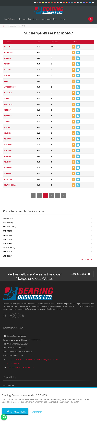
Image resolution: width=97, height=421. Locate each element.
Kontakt (63, 19)
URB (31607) (7, 256)
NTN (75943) (7, 231)
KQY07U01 (7, 139)
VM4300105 (8, 104)
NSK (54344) (7, 243)
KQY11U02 (7, 156)
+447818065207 (13, 363)
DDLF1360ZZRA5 (10, 185)
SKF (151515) (8, 218)
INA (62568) (7, 235)
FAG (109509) (8, 223)
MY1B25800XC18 (10, 87)
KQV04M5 (7, 127)
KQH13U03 (8, 179)
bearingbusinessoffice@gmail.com (20, 367)
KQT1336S (7, 116)
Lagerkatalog (33, 19)
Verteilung (46, 19)
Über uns (22, 19)
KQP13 (6, 98)
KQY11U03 (7, 162)
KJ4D (6, 81)
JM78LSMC (8, 93)
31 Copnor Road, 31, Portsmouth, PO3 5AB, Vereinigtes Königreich (32, 360)
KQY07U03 (7, 150)
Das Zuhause (9, 19)
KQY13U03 (7, 168)
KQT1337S (7, 121)
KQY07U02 (7, 145)
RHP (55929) (7, 239)
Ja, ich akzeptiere (15, 412)
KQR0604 (7, 75)
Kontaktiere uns (80, 274)
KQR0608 (7, 70)
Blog (55, 19)
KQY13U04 (7, 173)
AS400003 (7, 58)
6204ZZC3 (7, 46)
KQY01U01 (7, 133)
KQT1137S (7, 110)
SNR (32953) (7, 252)
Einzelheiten (36, 412)
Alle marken (86, 259)
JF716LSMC (8, 52)
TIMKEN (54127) (9, 248)
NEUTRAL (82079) (9, 227)
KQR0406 (7, 64)
